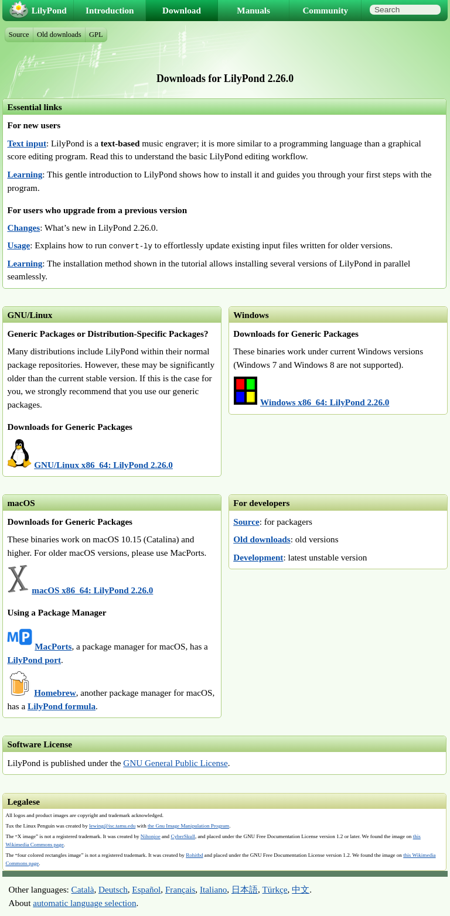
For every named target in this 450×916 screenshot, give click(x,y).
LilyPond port (34, 660)
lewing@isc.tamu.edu (112, 826)
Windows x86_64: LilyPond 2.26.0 (324, 402)
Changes (23, 228)
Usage (18, 245)
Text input (26, 143)
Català (82, 889)
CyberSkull (183, 836)
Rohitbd (194, 855)
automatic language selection (84, 903)
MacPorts (53, 646)
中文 (300, 889)
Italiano (213, 889)
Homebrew (55, 693)
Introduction (110, 10)
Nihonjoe (151, 836)
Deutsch (113, 889)
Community (325, 10)
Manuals (253, 10)
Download (181, 10)
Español (146, 889)
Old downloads (262, 539)
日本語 (244, 889)
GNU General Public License (175, 763)
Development (258, 557)
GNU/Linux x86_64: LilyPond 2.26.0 (103, 465)
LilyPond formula (62, 706)
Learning (24, 174)
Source (246, 522)
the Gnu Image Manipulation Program (188, 826)
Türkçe (275, 889)
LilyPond (49, 10)
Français (180, 889)
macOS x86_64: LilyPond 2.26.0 (92, 590)
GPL (96, 34)
